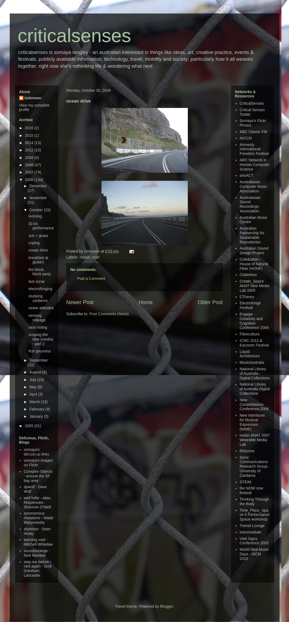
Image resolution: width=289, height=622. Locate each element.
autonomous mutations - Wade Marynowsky (38, 518)
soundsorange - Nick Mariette (37, 553)
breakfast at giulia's (38, 260)
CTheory (247, 297)
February (37, 409)
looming (35, 216)
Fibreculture (250, 334)
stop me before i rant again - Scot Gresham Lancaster (38, 568)
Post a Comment (91, 278)
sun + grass (38, 235)
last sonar (36, 281)
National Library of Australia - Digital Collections (255, 373)
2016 (29, 128)
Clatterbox (248, 275)
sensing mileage (37, 317)
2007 (29, 172)
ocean (85, 257)
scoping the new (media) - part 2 (40, 339)
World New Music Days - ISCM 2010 (254, 554)
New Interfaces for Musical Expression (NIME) (252, 422)
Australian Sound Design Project (254, 250)
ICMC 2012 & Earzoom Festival (254, 342)
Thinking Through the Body (254, 501)
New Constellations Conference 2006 (254, 404)
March (35, 402)
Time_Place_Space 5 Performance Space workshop (255, 515)
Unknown (92, 251)
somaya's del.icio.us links (36, 451)
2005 (29, 426)
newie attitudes (40, 308)
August (35, 372)
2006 (29, 180)
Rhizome (247, 451)
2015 (29, 135)
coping (33, 243)
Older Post (210, 302)
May (33, 387)
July (33, 380)
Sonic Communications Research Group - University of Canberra (255, 466)
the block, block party (39, 271)
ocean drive (38, 250)
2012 (29, 150)
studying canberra (37, 298)
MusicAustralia (252, 362)
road (95, 257)
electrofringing (40, 289)
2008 (29, 165)
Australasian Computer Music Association (253, 186)
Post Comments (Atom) (108, 314)
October (36, 210)
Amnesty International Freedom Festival (254, 149)
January (36, 416)
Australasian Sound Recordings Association (250, 204)
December (38, 186)
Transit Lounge (252, 526)
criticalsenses (74, 35)
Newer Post (80, 302)
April (33, 394)
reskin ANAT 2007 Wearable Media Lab (255, 440)
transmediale (250, 532)
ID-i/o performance (41, 226)
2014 (29, 143)
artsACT (246, 175)
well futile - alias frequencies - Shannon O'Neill (37, 502)
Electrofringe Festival (250, 305)
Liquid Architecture (250, 353)
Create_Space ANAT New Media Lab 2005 (254, 286)
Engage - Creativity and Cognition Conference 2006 (254, 321)
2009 (29, 157)
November (38, 198)
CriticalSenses (252, 103)
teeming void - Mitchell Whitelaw (38, 542)
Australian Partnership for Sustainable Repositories (252, 235)
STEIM (245, 482)
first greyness (39, 351)
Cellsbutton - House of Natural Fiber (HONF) (254, 264)
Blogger (166, 606)
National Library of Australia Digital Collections (255, 389)
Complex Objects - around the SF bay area (38, 476)
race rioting (37, 327)
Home (146, 302)
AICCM (246, 138)
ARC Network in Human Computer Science (255, 164)
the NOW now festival (251, 490)
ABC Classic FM (253, 132)
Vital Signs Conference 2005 (254, 540)
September (38, 360)
